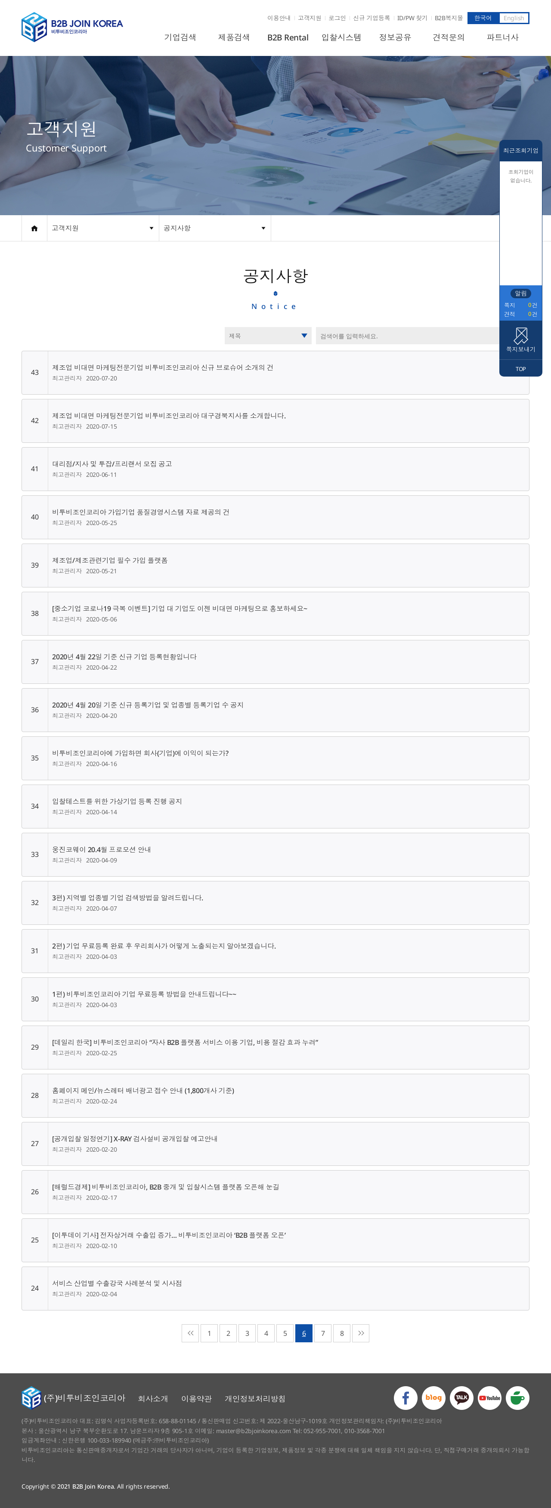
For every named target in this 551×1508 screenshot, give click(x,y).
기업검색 (180, 37)
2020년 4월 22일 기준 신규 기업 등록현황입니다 (124, 656)
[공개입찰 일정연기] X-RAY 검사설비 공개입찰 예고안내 (135, 1138)
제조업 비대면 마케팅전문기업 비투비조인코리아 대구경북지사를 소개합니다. (168, 415)
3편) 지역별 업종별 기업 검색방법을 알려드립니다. (127, 897)
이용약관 (196, 1399)
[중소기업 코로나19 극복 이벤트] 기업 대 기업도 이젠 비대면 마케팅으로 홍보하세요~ (179, 608)
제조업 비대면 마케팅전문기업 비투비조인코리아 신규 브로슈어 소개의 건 (163, 367)
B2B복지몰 (449, 18)
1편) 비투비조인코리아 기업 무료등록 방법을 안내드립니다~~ (144, 994)
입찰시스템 (342, 37)
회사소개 (153, 1399)
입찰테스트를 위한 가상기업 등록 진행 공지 (117, 801)
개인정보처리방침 (255, 1399)
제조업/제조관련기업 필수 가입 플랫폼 (110, 560)
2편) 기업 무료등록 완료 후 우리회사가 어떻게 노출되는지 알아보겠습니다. (164, 946)
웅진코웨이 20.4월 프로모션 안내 (101, 849)
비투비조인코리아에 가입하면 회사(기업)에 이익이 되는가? (140, 753)
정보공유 (395, 37)
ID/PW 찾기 (412, 18)
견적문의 (449, 37)
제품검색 (234, 37)
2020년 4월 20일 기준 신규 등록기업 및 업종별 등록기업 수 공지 (148, 705)
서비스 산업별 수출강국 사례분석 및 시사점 (117, 1283)
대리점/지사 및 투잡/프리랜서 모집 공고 (112, 464)
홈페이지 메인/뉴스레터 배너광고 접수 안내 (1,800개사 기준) (143, 1090)
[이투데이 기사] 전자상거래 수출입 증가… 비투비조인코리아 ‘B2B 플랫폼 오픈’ (169, 1235)
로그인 (337, 18)
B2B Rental (288, 37)
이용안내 (279, 18)
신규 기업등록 (371, 18)
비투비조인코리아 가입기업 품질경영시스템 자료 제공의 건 (141, 512)
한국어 (483, 18)
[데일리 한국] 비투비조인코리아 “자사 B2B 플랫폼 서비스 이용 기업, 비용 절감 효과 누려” (185, 1042)
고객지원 (310, 18)
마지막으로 (360, 1333)
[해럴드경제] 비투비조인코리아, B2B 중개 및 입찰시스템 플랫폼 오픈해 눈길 (165, 1187)
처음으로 (190, 1333)
